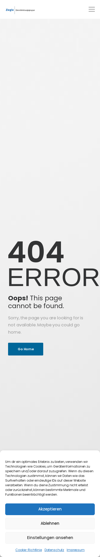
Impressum (76, 550)
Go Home (26, 349)
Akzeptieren (50, 509)
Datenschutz (54, 550)
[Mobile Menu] (92, 9)
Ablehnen (50, 523)
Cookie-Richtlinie (28, 550)
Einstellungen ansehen (50, 537)
